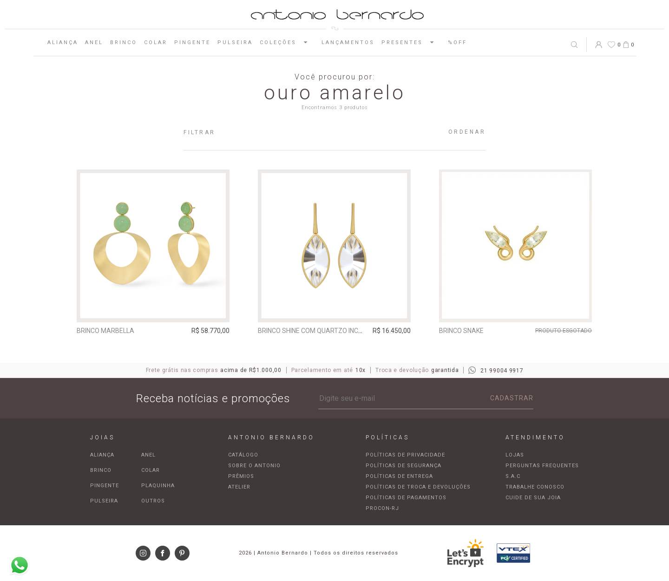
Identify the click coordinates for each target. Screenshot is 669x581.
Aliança (62, 42)
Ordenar (467, 132)
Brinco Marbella (105, 330)
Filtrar (200, 132)
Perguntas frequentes (542, 466)
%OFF (457, 42)
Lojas (514, 455)
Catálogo (243, 455)
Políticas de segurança (403, 466)
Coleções (287, 42)
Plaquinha (158, 486)
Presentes (411, 42)
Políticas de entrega (399, 476)
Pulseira (235, 42)
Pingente (192, 42)
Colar (155, 42)
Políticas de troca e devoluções (418, 487)
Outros (153, 501)
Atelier (239, 487)
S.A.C (512, 476)
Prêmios (241, 476)
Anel (94, 42)
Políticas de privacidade (405, 455)
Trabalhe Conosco (534, 487)
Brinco (123, 42)
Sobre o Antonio (254, 466)
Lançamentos (347, 42)
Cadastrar (511, 398)
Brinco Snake (461, 330)
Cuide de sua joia (533, 498)
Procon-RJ (382, 508)
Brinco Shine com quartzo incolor (316, 330)
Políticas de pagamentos (406, 498)
